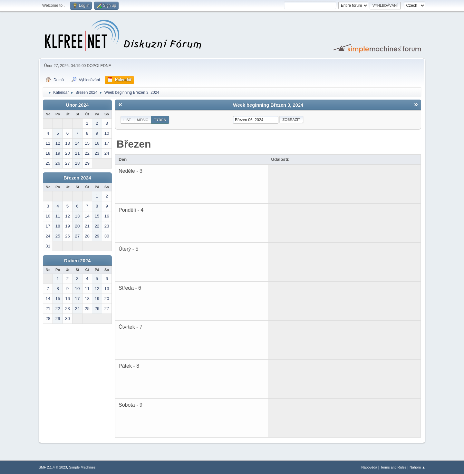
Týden (160, 120)
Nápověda (369, 467)
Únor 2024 (77, 105)
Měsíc (142, 120)
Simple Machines (82, 467)
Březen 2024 (77, 177)
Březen (134, 144)
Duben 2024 (77, 260)
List (127, 120)
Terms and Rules (393, 467)
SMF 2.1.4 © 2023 (53, 467)
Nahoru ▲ (417, 467)
